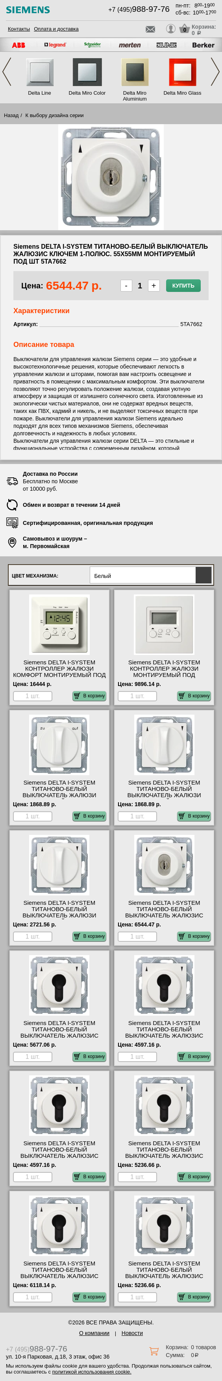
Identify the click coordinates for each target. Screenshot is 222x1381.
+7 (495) (139, 9)
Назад (11, 115)
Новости (132, 1333)
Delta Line (39, 93)
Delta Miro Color (87, 93)
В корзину (89, 696)
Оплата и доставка (56, 29)
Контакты (19, 29)
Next (215, 71)
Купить (183, 285)
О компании (94, 1333)
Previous (6, 71)
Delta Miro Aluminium (135, 96)
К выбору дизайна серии (55, 115)
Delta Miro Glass (182, 93)
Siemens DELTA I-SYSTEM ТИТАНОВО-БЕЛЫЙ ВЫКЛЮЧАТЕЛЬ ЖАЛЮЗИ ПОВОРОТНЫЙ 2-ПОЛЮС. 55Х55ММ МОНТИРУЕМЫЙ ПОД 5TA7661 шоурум (59, 918)
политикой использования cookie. (91, 1372)
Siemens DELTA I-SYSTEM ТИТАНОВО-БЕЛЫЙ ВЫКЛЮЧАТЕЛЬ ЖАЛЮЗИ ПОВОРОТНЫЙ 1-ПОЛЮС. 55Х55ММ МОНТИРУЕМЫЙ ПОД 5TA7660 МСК (164, 798)
